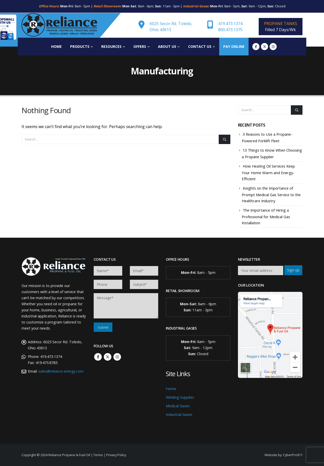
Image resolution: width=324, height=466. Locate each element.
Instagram (117, 357)
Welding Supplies (180, 397)
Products (79, 46)
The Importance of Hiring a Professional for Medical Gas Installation (266, 216)
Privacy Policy (116, 455)
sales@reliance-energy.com (61, 371)
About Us (167, 46)
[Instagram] (273, 46)
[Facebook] (255, 46)
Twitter (107, 357)
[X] (264, 46)
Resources (111, 46)
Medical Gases (178, 405)
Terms (98, 455)
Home (56, 46)
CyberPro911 (292, 455)
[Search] (224, 139)
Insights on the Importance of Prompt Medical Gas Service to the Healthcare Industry (271, 194)
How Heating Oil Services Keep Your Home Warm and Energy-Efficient (268, 172)
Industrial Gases (179, 414)
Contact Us (199, 46)
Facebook (98, 357)
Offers (139, 46)
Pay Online (234, 46)
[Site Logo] (59, 25)
